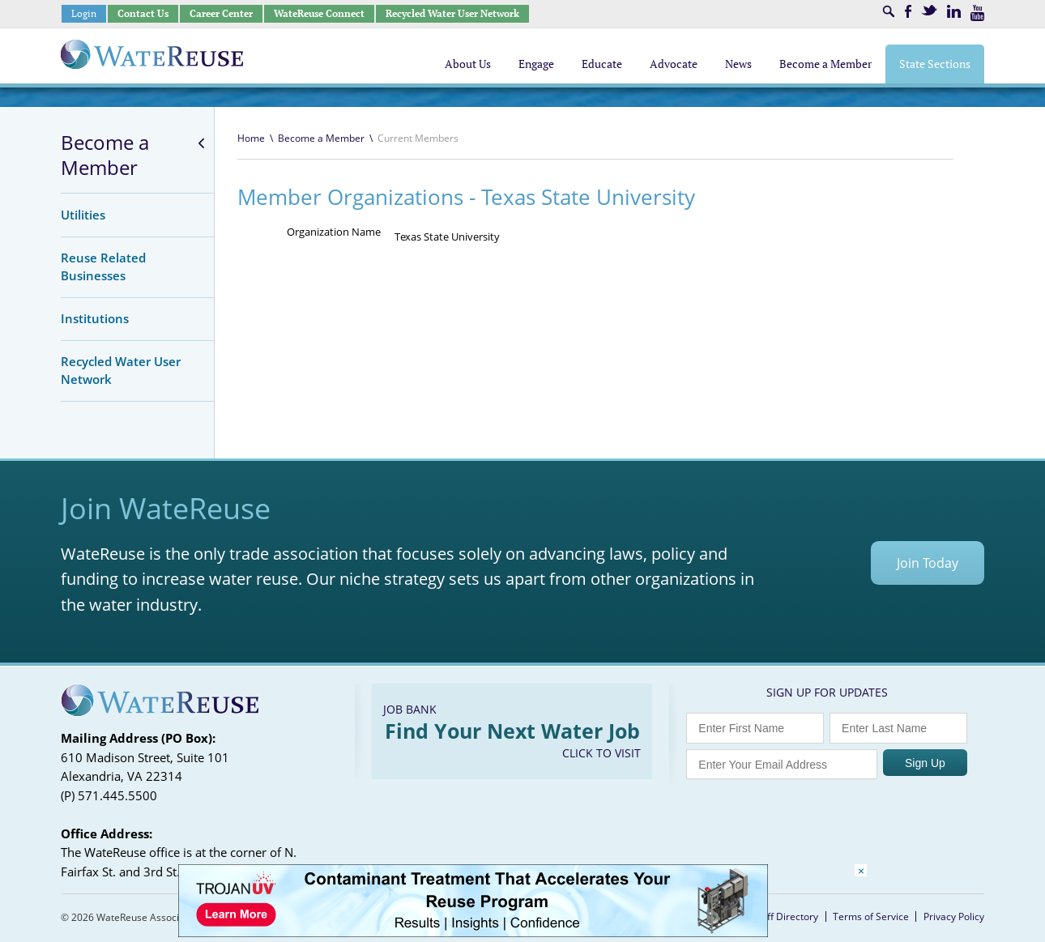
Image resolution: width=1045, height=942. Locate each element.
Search (888, 11)
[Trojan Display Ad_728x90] (473, 932)
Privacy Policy (953, 916)
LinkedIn (954, 11)
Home (251, 138)
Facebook (908, 11)
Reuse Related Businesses (103, 266)
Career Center (221, 13)
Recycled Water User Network (452, 13)
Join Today (927, 563)
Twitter (929, 10)
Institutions (95, 318)
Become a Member (105, 155)
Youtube (977, 13)
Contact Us (142, 13)
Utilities (83, 215)
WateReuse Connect (319, 13)
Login (83, 13)
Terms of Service (871, 916)
